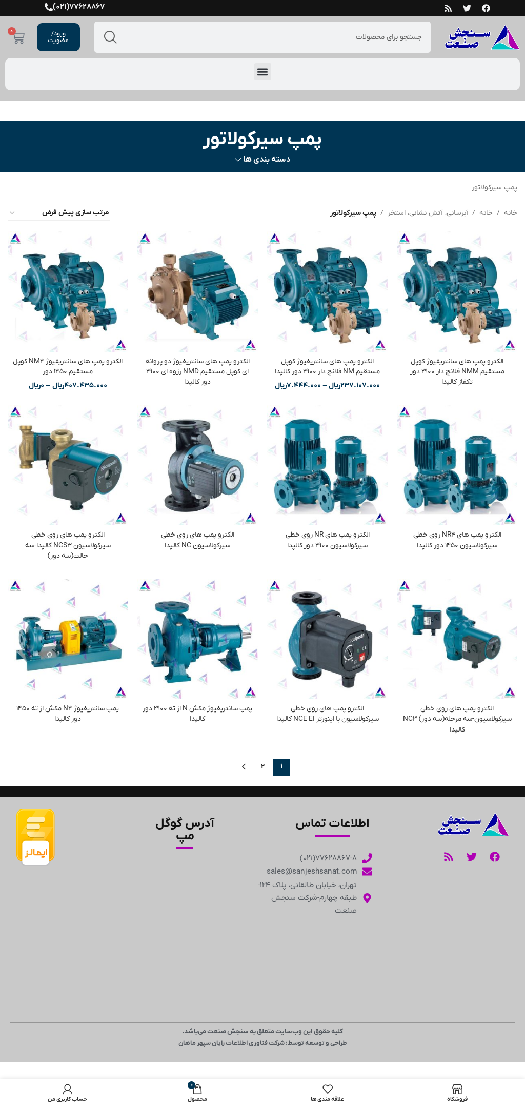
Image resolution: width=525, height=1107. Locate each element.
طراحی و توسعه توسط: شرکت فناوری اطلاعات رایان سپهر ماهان (262, 1039)
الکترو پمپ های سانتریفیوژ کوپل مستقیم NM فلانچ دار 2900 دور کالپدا (327, 365)
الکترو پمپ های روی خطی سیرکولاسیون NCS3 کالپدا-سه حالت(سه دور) (67, 544)
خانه (510, 213)
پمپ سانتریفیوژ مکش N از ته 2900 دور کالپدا (197, 712)
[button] (262, 71)
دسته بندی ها (266, 160)
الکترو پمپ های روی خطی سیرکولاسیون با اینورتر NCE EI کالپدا (327, 712)
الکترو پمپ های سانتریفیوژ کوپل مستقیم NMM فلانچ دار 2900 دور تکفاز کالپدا (457, 370)
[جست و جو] (262, 37)
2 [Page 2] (263, 763)
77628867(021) (79, 7)
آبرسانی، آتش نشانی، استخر (428, 213)
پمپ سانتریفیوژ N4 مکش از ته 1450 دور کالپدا (67, 712)
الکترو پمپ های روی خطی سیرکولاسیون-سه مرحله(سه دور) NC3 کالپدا (458, 717)
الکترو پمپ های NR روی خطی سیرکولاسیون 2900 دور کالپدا (327, 539)
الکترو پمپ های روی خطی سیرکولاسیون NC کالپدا (197, 539)
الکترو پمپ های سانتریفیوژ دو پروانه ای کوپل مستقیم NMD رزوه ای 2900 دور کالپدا (197, 370)
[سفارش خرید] (59, 213)
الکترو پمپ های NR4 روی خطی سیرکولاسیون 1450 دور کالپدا (457, 539)
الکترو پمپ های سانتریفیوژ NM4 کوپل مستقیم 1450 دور (67, 365)
